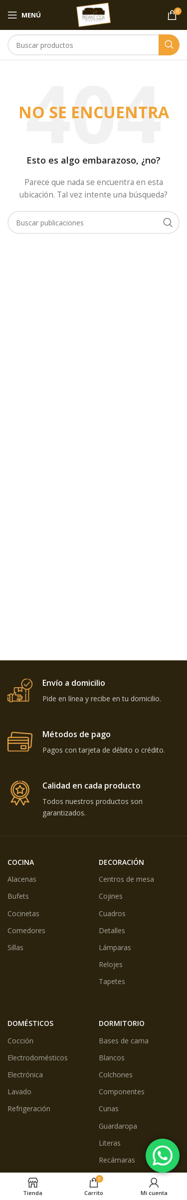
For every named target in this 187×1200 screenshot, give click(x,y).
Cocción (20, 1040)
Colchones (116, 1074)
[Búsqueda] (93, 44)
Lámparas (115, 947)
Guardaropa (118, 1126)
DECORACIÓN (121, 862)
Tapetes (112, 981)
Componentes (122, 1091)
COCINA (20, 862)
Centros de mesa (126, 879)
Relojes (111, 964)
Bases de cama (124, 1040)
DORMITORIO (122, 1023)
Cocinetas (23, 913)
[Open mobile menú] (24, 15)
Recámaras (117, 1160)
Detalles (112, 930)
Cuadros (112, 913)
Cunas (109, 1108)
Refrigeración (28, 1108)
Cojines (111, 896)
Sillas (15, 947)
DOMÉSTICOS (30, 1023)
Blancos (112, 1057)
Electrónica (25, 1074)
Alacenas (21, 879)
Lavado (19, 1091)
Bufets (18, 896)
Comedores (26, 930)
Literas (110, 1143)
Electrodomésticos (37, 1057)
